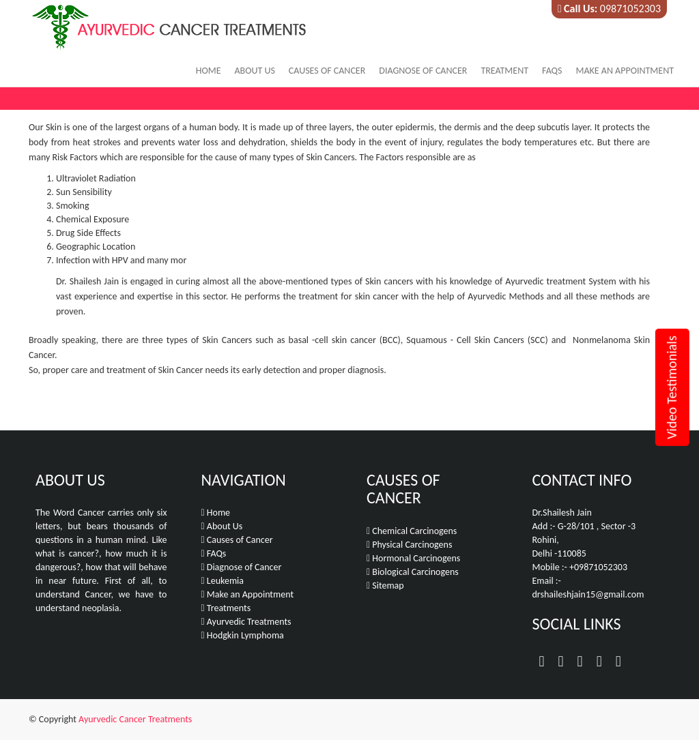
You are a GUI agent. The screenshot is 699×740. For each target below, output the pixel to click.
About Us (254, 70)
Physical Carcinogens (409, 544)
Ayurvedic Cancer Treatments (135, 719)
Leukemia (222, 581)
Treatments (226, 608)
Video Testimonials (672, 387)
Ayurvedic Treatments (246, 621)
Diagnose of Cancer (423, 70)
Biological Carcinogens (413, 572)
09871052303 (630, 8)
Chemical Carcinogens (412, 531)
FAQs (552, 70)
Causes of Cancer (327, 70)
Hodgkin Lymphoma (242, 635)
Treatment (504, 70)
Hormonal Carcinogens (413, 558)
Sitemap (385, 585)
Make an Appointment (624, 70)
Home (208, 70)
